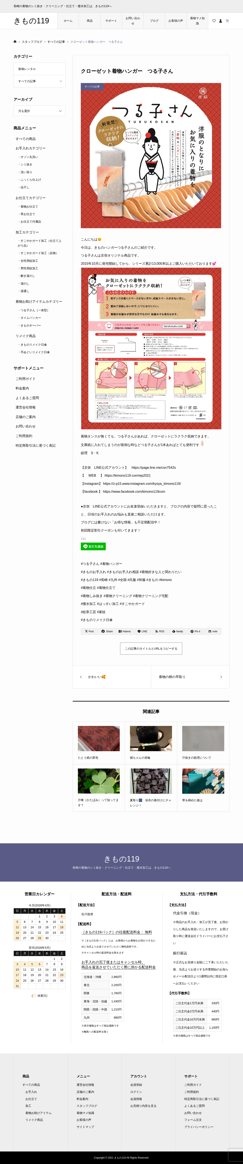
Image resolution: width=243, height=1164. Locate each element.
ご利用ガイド (26, 378)
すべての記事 (27, 81)
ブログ (154, 20)
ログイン (136, 1091)
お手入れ (31, 1091)
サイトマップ (85, 1127)
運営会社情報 (26, 407)
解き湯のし (28, 275)
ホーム (68, 20)
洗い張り (26, 172)
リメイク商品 (26, 336)
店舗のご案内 (26, 417)
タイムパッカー (31, 317)
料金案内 (22, 388)
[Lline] (142, 631)
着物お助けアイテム (38, 1113)
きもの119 (31, 20)
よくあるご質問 (27, 398)
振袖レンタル (27, 69)
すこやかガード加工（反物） (40, 253)
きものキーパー (31, 325)
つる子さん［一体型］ (35, 310)
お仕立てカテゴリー (31, 198)
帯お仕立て (28, 214)
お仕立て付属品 (31, 221)
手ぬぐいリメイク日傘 (35, 352)
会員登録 (136, 1084)
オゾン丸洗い (29, 157)
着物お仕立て (29, 206)
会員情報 (136, 1099)
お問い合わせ (133, 20)
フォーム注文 (193, 1119)
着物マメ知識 (197, 20)
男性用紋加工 (29, 268)
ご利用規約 (24, 436)
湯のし (25, 283)
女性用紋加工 (29, 260)
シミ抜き (26, 164)
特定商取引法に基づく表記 (36, 445)
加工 (28, 1105)
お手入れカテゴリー (31, 148)
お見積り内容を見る (143, 1105)
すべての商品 (26, 139)
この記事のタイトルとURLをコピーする (151, 648)
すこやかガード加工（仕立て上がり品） (39, 243)
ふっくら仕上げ (31, 179)
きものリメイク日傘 (34, 344)
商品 (90, 20)
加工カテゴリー (27, 232)
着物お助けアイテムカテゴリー (39, 301)
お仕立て (31, 1099)
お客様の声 (175, 20)
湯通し (25, 291)
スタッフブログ (87, 1105)
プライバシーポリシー (198, 1127)
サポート (111, 20)
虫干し (25, 187)
